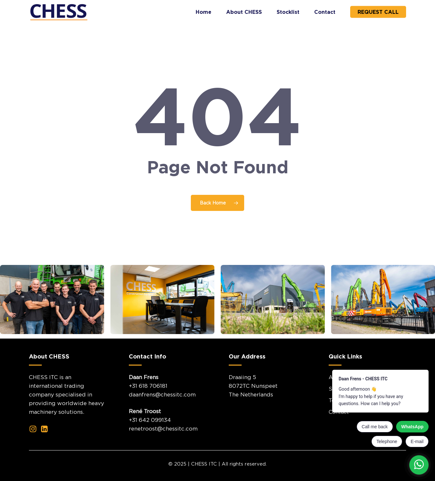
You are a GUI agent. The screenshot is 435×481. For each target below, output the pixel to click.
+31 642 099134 (150, 420)
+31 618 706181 (148, 386)
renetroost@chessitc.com (163, 428)
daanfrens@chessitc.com (162, 394)
